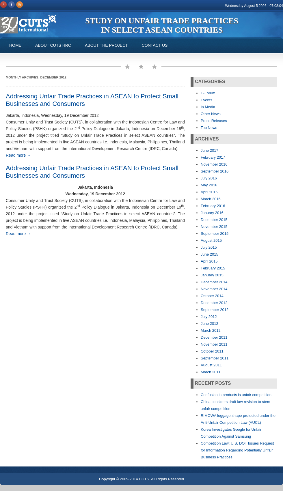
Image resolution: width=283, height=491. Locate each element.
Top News (209, 127)
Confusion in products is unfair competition (236, 395)
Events (206, 100)
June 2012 (209, 323)
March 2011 (211, 372)
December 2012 (214, 303)
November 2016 (214, 164)
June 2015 (209, 254)
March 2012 (211, 330)
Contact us (155, 45)
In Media (208, 107)
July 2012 (209, 316)
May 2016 (209, 185)
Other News (211, 114)
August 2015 (211, 240)
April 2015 (209, 261)
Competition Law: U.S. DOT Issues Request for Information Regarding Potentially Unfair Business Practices (237, 450)
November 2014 (214, 289)
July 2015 (209, 247)
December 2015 (214, 220)
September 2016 (214, 171)
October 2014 (212, 296)
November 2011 (214, 344)
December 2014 (214, 282)
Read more (18, 155)
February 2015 (213, 268)
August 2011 (211, 365)
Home (15, 45)
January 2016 (212, 213)
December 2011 (214, 337)
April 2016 (209, 192)
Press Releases (214, 121)
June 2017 (209, 150)
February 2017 (213, 157)
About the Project (106, 45)
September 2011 (214, 358)
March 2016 (211, 199)
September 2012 (214, 310)
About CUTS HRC (53, 45)
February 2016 (213, 206)
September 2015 (214, 233)
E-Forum (208, 93)
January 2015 (212, 275)
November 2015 (214, 226)
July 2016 (209, 178)
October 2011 (212, 351)
